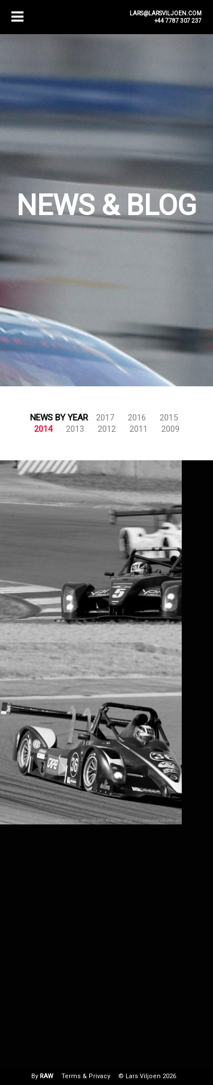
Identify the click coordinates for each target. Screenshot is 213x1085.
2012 (107, 429)
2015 (169, 417)
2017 (105, 417)
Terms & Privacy (85, 1076)
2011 (139, 429)
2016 (137, 417)
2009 (170, 429)
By (42, 1076)
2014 (43, 429)
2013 (75, 429)
